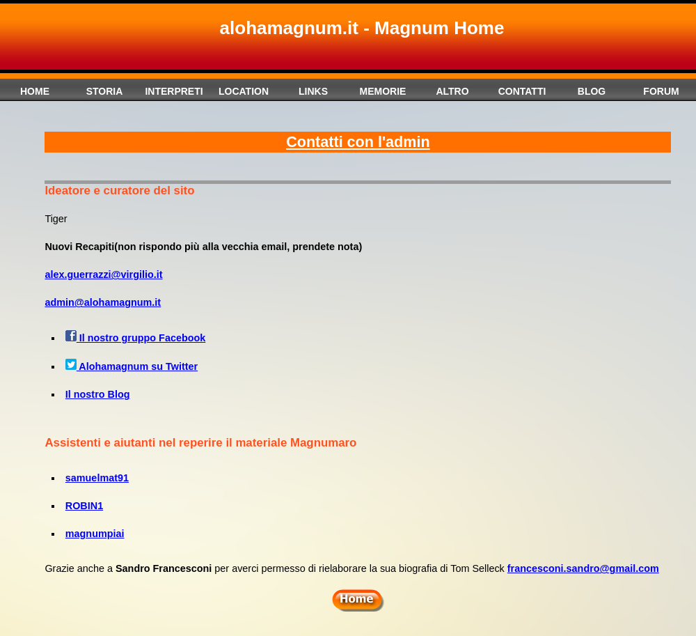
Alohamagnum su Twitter (131, 366)
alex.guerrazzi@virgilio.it (103, 274)
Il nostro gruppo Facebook (141, 337)
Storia (104, 91)
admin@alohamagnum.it (103, 302)
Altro (452, 91)
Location (244, 91)
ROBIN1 (84, 505)
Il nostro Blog (97, 394)
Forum (661, 91)
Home (34, 91)
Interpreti (174, 91)
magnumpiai (95, 533)
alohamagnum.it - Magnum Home (362, 27)
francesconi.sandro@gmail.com (583, 568)
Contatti (522, 91)
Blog (592, 91)
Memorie (383, 91)
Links (313, 91)
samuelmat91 (97, 477)
